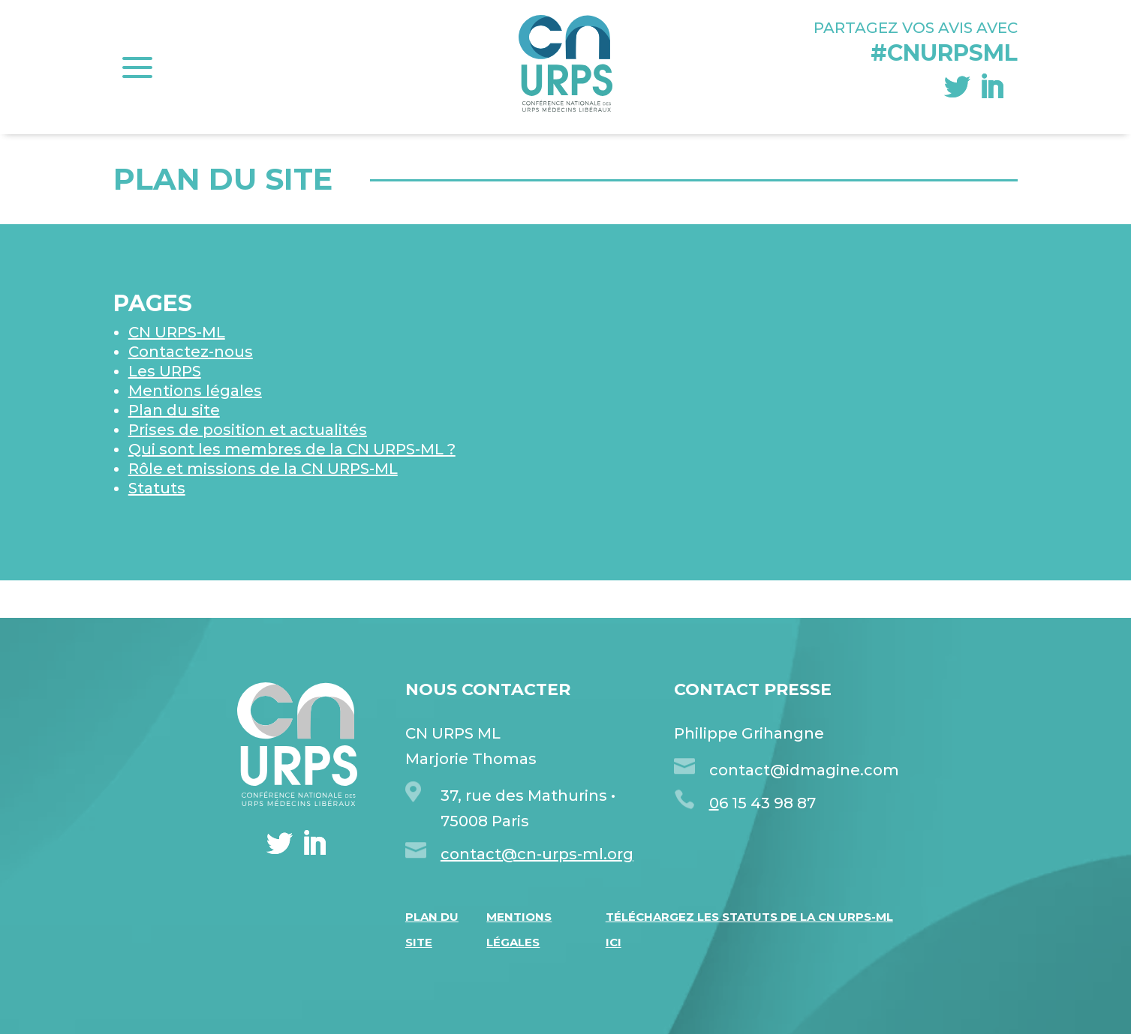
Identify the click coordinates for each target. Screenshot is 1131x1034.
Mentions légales (195, 391)
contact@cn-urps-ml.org (537, 854)
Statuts (156, 488)
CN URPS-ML (176, 332)
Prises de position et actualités (247, 430)
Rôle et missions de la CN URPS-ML (263, 469)
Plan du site (174, 410)
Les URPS (164, 371)
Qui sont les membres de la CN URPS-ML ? (292, 449)
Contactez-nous (190, 352)
